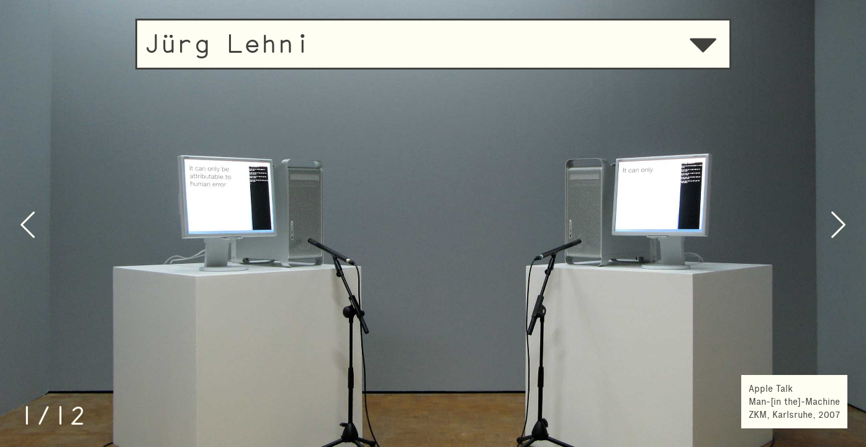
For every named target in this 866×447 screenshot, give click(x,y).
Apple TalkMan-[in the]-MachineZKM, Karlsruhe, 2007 (795, 401)
